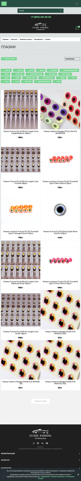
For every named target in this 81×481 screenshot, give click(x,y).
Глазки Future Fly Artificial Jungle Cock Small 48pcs (20, 333)
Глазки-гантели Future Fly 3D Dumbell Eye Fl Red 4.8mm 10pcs (60, 182)
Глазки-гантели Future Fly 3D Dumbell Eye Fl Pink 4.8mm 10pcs (60, 283)
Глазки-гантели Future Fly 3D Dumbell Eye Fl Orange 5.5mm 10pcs (20, 232)
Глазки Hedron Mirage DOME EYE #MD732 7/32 (60, 383)
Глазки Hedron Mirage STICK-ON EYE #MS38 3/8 (60, 132)
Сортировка (69, 59)
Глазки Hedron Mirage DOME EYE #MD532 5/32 (60, 333)
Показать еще (40, 401)
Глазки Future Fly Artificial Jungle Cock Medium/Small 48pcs (20, 283)
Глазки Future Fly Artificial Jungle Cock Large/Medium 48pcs (20, 132)
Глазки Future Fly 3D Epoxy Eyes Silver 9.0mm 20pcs (60, 232)
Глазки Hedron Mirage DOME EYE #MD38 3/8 (20, 383)
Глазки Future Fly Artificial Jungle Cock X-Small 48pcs (20, 182)
